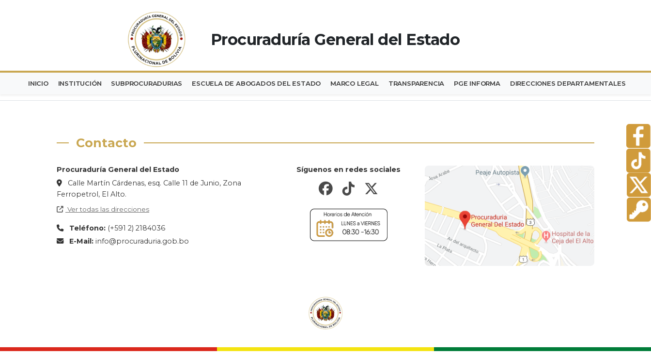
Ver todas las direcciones (103, 209)
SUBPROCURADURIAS (153, 83)
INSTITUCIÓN (84, 83)
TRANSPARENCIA (430, 83)
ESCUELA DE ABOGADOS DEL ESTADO (265, 83)
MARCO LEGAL (366, 83)
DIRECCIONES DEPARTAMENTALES (587, 83)
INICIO (40, 83)
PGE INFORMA (493, 83)
